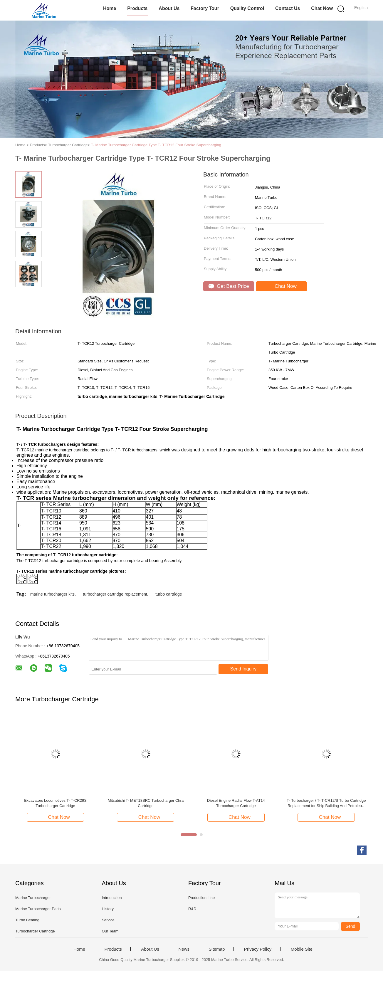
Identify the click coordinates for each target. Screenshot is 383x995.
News (183, 949)
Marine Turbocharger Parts (38, 909)
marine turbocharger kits (52, 594)
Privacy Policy (257, 949)
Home (109, 8)
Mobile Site (302, 949)
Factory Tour (205, 8)
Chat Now (322, 8)
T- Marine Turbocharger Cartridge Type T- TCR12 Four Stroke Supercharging (156, 145)
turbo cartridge (168, 594)
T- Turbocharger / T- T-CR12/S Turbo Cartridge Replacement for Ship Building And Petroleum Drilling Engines (326, 803)
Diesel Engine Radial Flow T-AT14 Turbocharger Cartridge (236, 803)
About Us (169, 8)
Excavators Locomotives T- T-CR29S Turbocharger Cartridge (55, 803)
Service (108, 920)
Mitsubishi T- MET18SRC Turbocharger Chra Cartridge (146, 803)
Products (137, 8)
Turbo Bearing (27, 920)
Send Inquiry (243, 668)
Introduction (112, 897)
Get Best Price (229, 286)
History (107, 909)
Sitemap (217, 949)
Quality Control (247, 8)
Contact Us (287, 8)
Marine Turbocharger (33, 897)
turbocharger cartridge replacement (115, 594)
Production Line (201, 897)
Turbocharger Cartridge (35, 931)
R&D (192, 909)
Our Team (110, 931)
